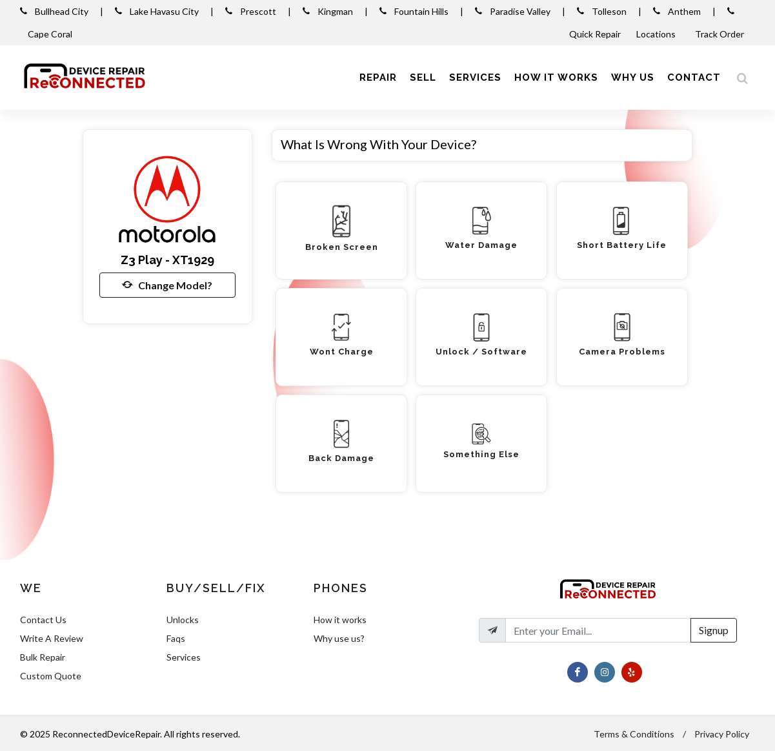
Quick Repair (595, 33)
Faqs (175, 638)
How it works (340, 619)
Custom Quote (50, 675)
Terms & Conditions (634, 733)
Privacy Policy (721, 733)
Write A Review (51, 638)
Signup (714, 630)
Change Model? (167, 285)
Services (183, 657)
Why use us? (339, 638)
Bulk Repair (42, 657)
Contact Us (43, 619)
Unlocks (182, 619)
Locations (657, 33)
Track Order (720, 33)
